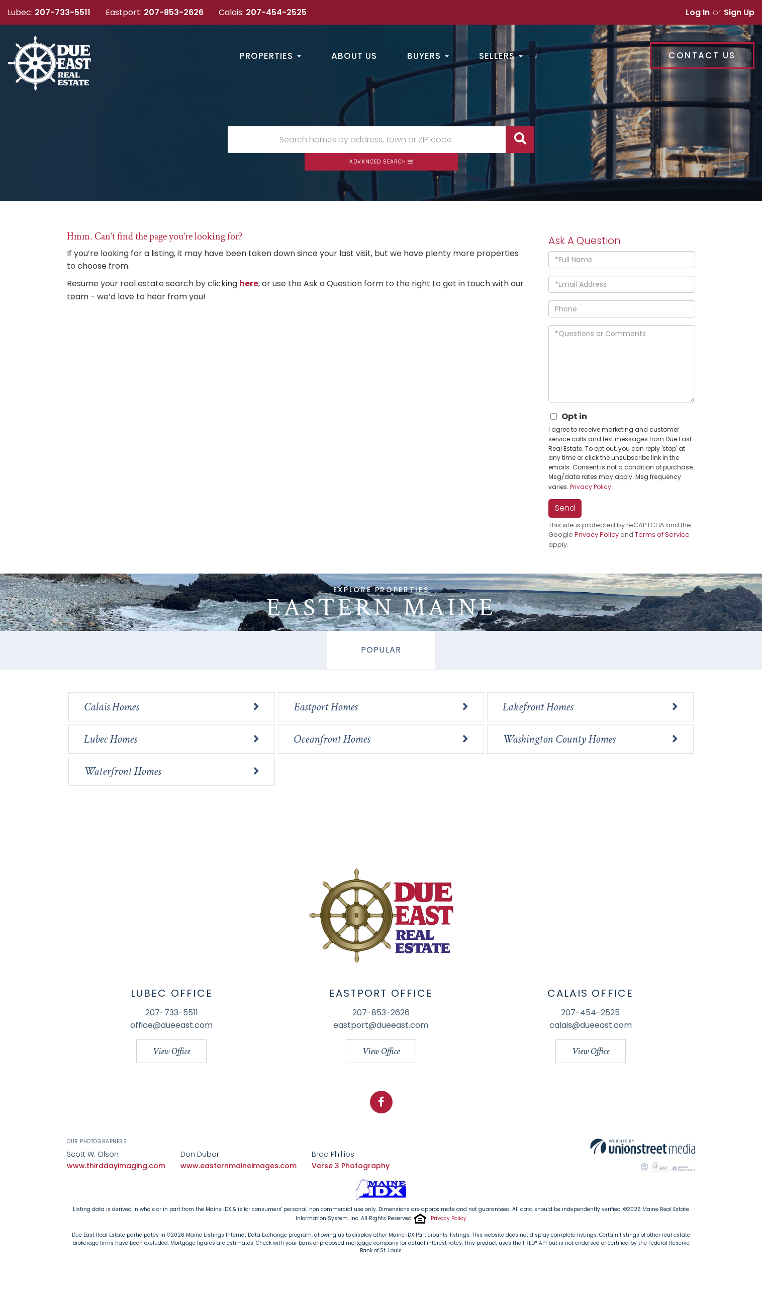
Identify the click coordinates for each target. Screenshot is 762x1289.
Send (565, 508)
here (248, 283)
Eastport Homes (325, 706)
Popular (381, 650)
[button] (520, 139)
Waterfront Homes (122, 771)
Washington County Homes (559, 739)
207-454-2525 (276, 12)
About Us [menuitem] (354, 56)
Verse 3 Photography (351, 1166)
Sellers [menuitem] (501, 56)
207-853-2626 (174, 12)
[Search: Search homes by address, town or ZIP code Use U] (367, 139)
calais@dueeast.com (590, 1025)
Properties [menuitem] (270, 56)
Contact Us (702, 55)
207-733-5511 (62, 12)
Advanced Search (377, 162)
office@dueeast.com (171, 1025)
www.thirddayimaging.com (116, 1166)
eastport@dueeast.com (380, 1025)
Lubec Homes (110, 739)
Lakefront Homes (538, 706)
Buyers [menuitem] (428, 56)
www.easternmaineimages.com (238, 1166)
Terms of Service (662, 534)
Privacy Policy (590, 486)
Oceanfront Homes (332, 739)
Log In (698, 12)
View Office (171, 1051)
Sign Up (739, 12)
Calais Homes (111, 706)
